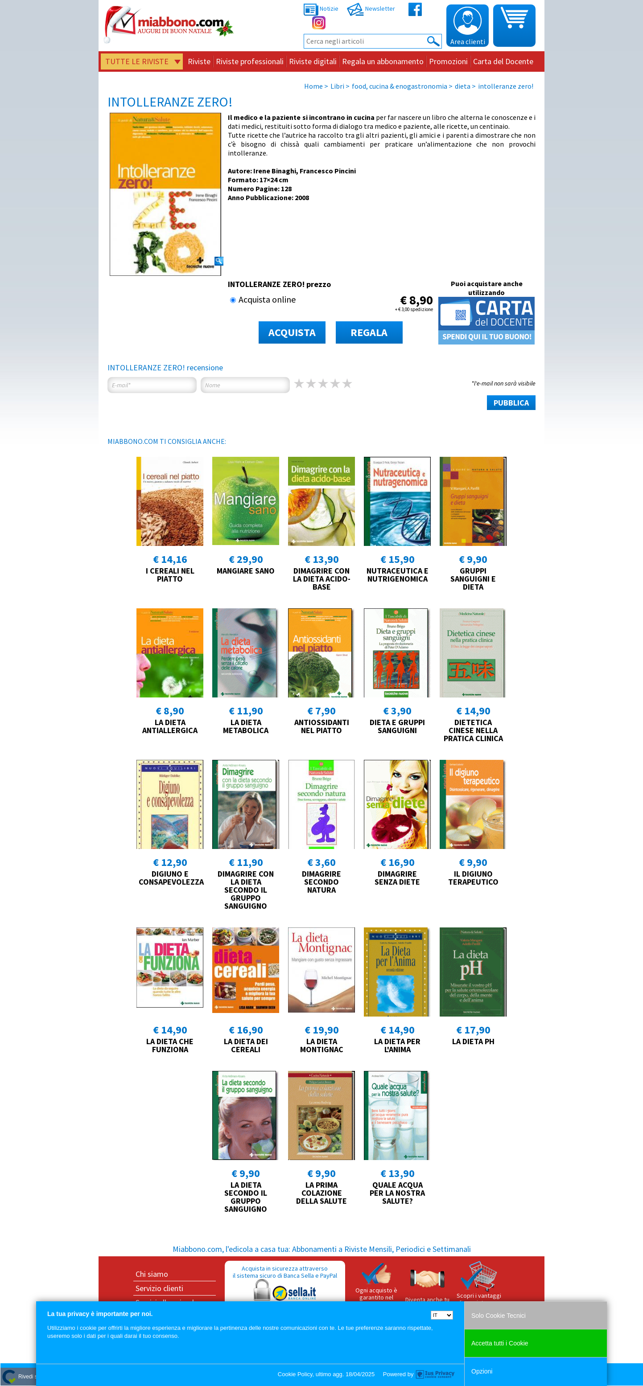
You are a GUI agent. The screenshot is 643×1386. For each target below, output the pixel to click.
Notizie (321, 8)
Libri (337, 86)
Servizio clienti (159, 1288)
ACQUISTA (292, 332)
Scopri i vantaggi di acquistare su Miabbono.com (479, 1287)
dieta (462, 86)
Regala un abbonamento (383, 61)
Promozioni (448, 61)
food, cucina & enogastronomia (399, 86)
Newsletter (371, 8)
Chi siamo (152, 1274)
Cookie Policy (295, 1374)
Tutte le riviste (137, 61)
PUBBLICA (511, 403)
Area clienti (467, 26)
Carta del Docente (503, 61)
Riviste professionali (250, 61)
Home (313, 86)
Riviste (199, 61)
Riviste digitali (313, 61)
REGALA (368, 332)
